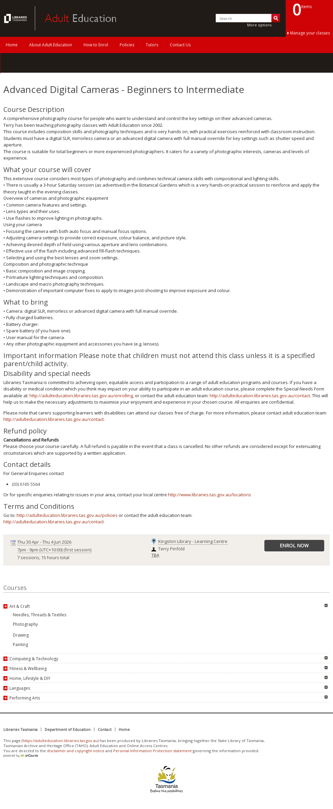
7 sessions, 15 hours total (43, 557)
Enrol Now (294, 545)
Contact (105, 729)
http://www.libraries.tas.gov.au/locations (209, 495)
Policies (127, 45)
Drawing (21, 635)
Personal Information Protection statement (152, 750)
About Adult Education (50, 45)
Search (275, 18)
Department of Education (68, 729)
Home (12, 45)
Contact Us (180, 45)
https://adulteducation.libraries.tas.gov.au (60, 740)
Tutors (152, 45)
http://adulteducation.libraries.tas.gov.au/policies (67, 515)
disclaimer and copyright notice (75, 750)
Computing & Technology (33, 659)
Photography (25, 624)
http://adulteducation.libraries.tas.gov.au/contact (260, 395)
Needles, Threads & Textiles (39, 615)
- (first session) (54, 550)
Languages (19, 688)
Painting (20, 644)
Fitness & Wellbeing (28, 668)
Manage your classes (310, 33)
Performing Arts (24, 698)
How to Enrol (96, 45)
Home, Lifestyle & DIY (29, 678)
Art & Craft (19, 606)
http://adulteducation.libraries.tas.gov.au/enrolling (81, 395)
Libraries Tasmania (20, 729)
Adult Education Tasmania (16, 18)
